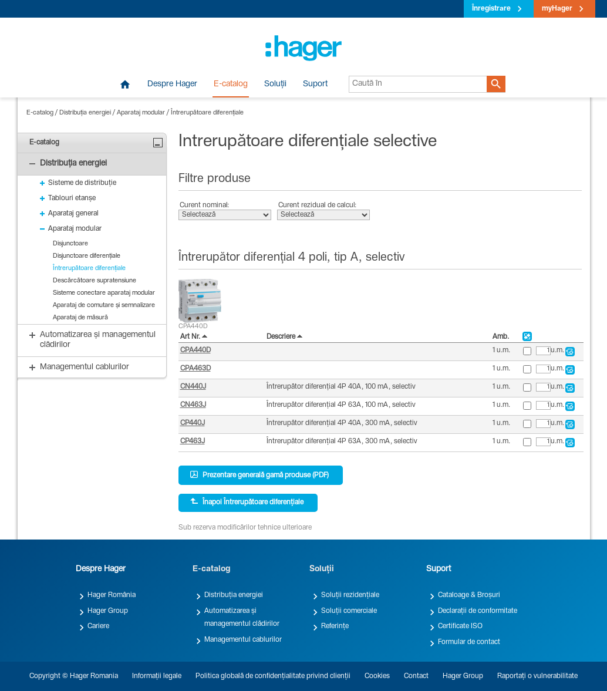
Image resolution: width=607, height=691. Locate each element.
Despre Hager (172, 84)
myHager (557, 8)
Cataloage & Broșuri (469, 595)
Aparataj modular (141, 113)
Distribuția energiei (85, 113)
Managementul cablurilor (243, 639)
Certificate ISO (460, 626)
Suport (315, 84)
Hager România (111, 595)
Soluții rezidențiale (350, 595)
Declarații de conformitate (477, 611)
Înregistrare (491, 8)
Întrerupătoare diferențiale (207, 113)
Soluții (275, 84)
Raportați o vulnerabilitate (537, 676)
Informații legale (156, 676)
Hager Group (107, 611)
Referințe (335, 626)
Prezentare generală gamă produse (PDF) (259, 475)
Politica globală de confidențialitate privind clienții (272, 676)
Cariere (98, 626)
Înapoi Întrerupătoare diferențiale (247, 502)
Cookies (377, 676)
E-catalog (231, 84)
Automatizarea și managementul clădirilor (241, 618)
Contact (416, 676)
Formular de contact (469, 642)
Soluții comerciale (349, 611)
